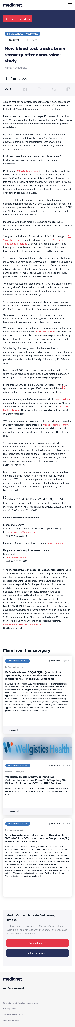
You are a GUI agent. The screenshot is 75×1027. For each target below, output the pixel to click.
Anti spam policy (11, 1019)
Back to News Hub (18, 18)
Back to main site (14, 988)
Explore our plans (37, 953)
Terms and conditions (13, 1014)
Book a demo (37, 943)
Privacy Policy (9, 1008)
